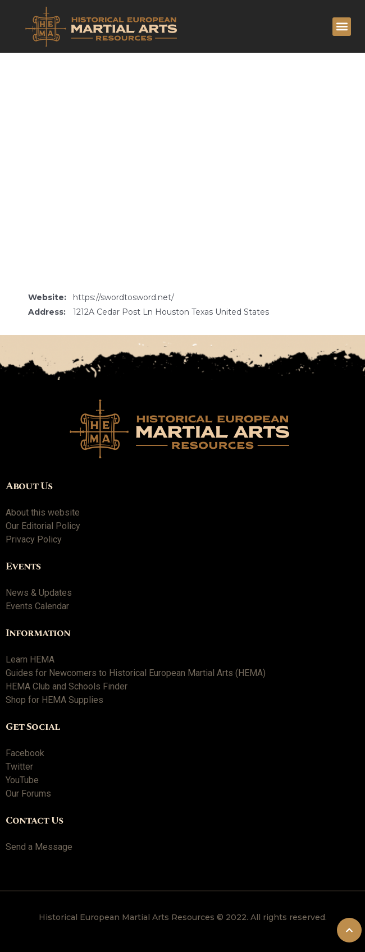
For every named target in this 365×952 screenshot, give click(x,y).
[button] (341, 26)
